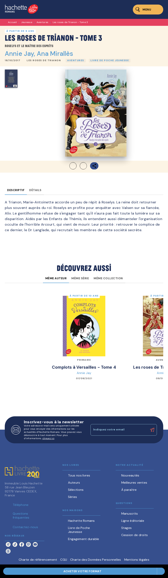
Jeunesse (26, 22)
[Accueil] (21, 9)
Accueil (12, 22)
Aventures (43, 22)
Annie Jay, (21, 53)
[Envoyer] (152, 429)
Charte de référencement (38, 560)
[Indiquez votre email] (118, 430)
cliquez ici (48, 438)
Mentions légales (136, 560)
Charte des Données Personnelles (95, 560)
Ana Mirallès (55, 53)
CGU (63, 560)
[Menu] (148, 9)
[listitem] (8, 544)
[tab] (16, 190)
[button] (43, 60)
